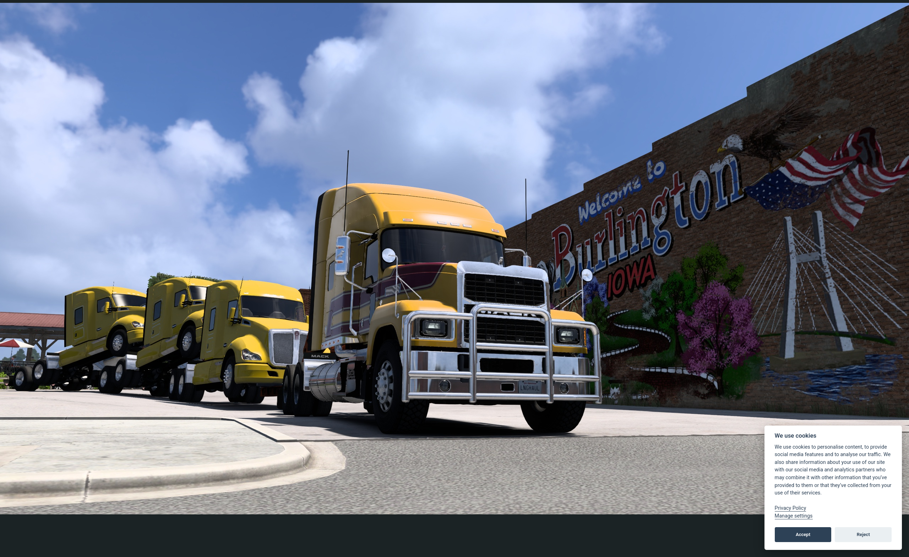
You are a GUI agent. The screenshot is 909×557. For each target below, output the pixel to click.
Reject (863, 534)
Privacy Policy (790, 508)
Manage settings (794, 516)
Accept (803, 534)
